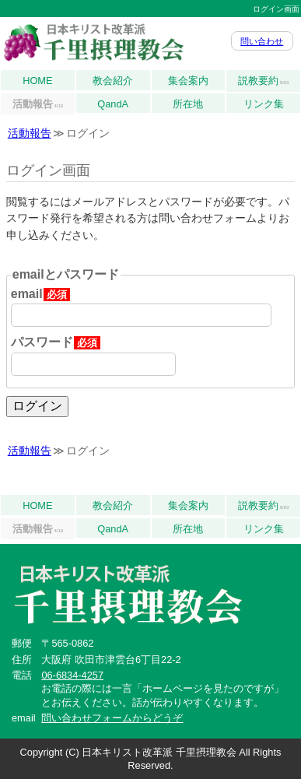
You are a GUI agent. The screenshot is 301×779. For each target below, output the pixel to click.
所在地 (188, 104)
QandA (112, 104)
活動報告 (38, 104)
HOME (37, 80)
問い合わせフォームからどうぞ (112, 718)
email (40, 294)
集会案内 (188, 80)
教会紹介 (113, 80)
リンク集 (263, 104)
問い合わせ (261, 41)
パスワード (55, 342)
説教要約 (263, 81)
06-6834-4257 (72, 675)
